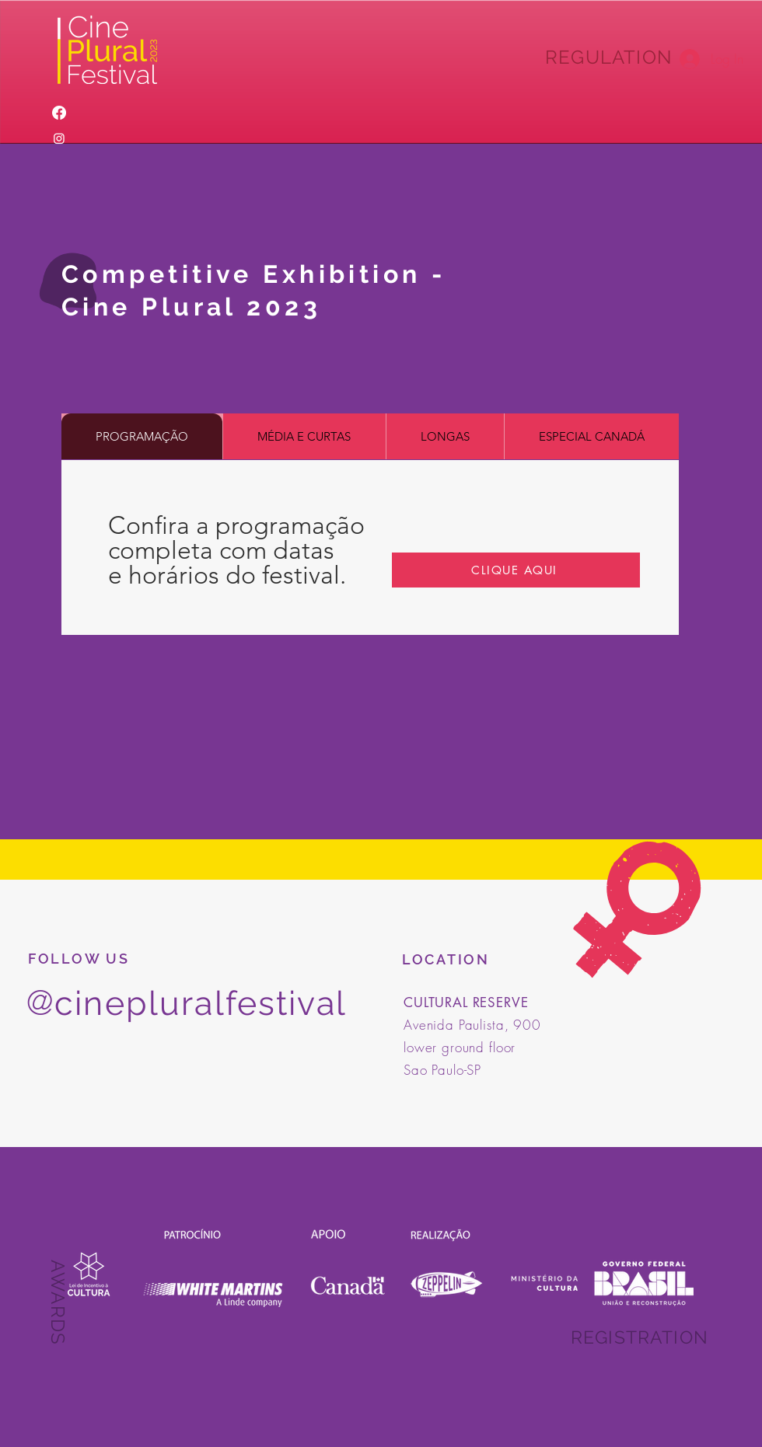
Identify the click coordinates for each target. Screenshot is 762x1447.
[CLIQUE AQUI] (516, 570)
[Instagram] (59, 138)
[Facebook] (59, 113)
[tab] (141, 436)
